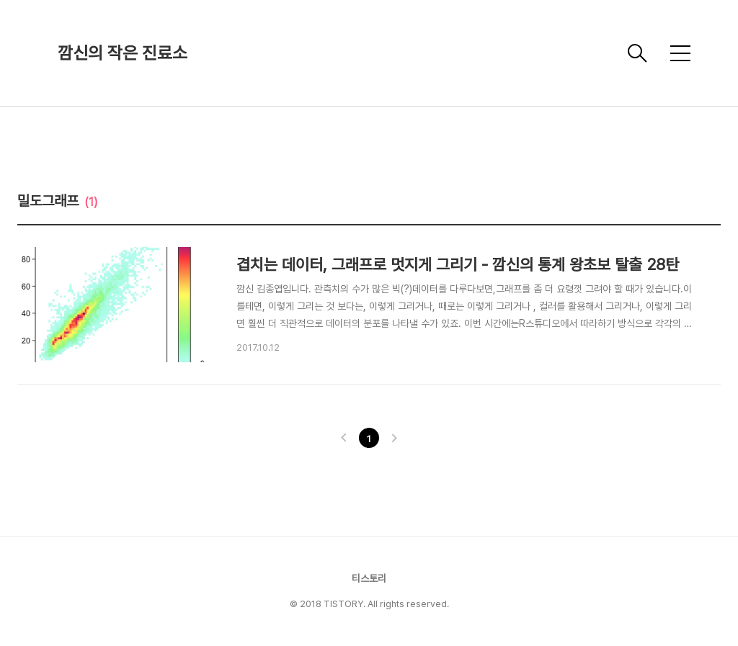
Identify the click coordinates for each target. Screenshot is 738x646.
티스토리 (369, 578)
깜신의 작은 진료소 (122, 52)
